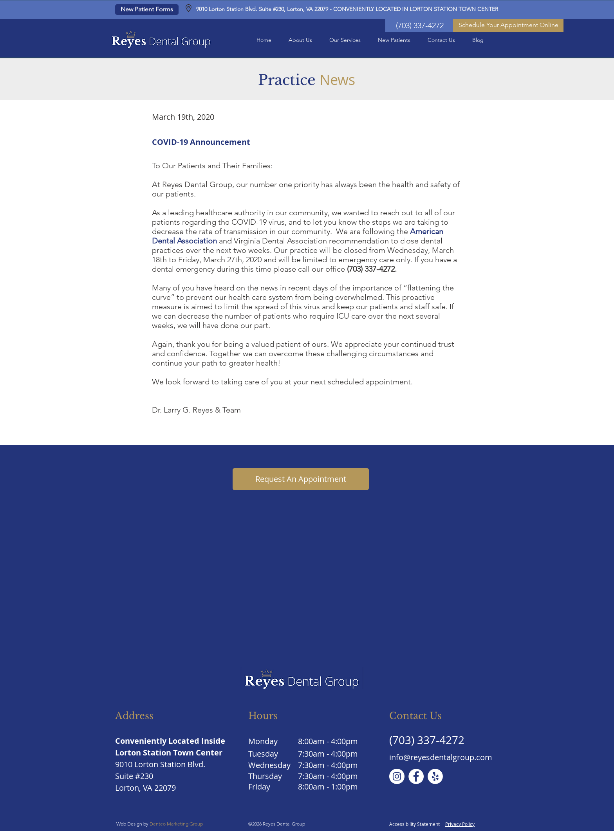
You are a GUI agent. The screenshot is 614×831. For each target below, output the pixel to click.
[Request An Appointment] (301, 479)
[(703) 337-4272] (419, 25)
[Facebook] (416, 776)
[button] (300, 40)
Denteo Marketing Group (177, 824)
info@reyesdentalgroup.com (440, 757)
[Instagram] (397, 776)
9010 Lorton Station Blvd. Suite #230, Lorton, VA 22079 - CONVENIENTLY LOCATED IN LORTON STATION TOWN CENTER (347, 9)
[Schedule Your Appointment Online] (508, 25)
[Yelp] (435, 776)
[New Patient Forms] (147, 9)
